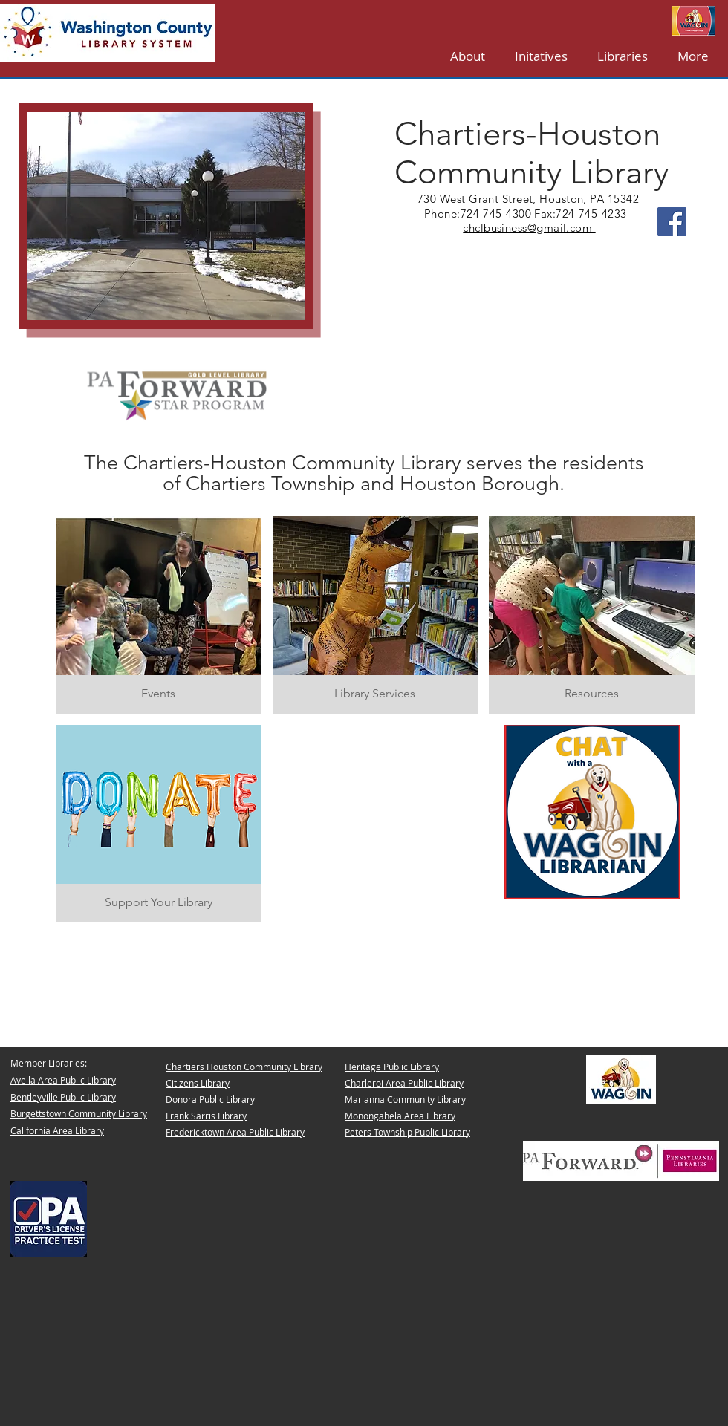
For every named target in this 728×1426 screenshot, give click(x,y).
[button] (622, 56)
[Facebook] (671, 221)
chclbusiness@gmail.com (529, 228)
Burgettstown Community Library (78, 1113)
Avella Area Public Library (63, 1080)
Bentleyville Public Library (63, 1097)
